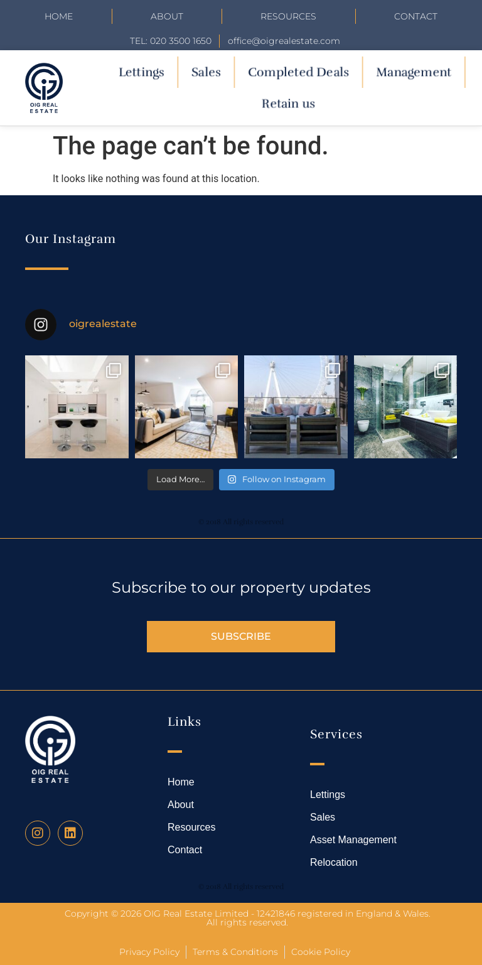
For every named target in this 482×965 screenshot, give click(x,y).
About (167, 16)
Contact (415, 16)
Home (59, 16)
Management (413, 72)
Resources (288, 16)
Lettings (141, 72)
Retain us (288, 103)
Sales (205, 72)
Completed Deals (298, 72)
